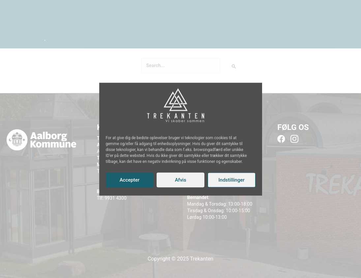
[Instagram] (177, 127)
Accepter (129, 180)
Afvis (180, 180)
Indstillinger (232, 180)
